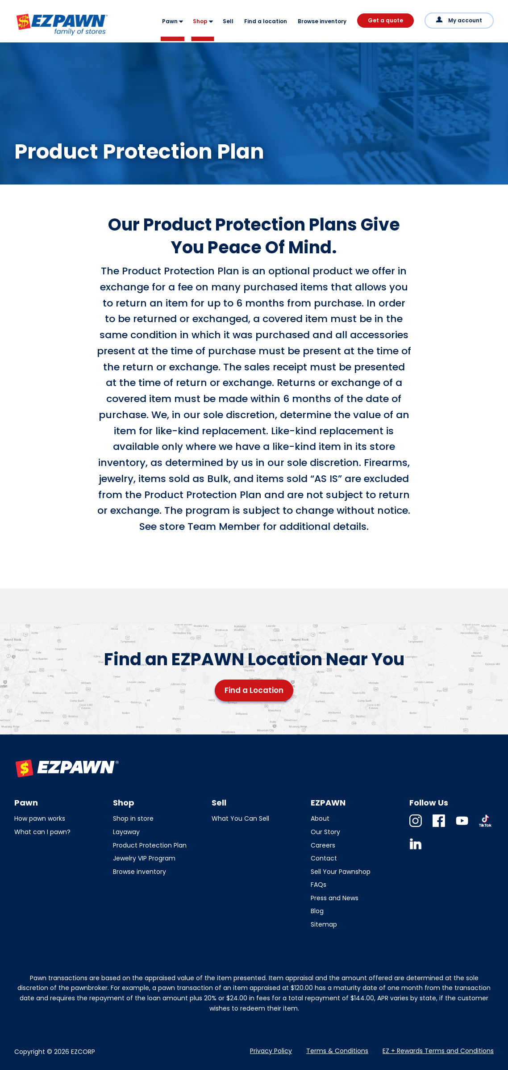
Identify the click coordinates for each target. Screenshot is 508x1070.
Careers (323, 845)
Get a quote (385, 20)
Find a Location (254, 690)
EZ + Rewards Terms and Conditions (438, 1050)
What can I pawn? (42, 831)
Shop (200, 21)
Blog (317, 910)
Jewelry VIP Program (144, 858)
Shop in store (133, 818)
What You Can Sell (240, 818)
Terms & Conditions (337, 1050)
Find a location (265, 21)
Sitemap (324, 924)
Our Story (325, 831)
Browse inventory (322, 21)
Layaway (126, 831)
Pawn (170, 21)
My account (465, 20)
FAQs (318, 884)
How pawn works (39, 818)
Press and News (334, 898)
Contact (324, 858)
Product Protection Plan (150, 845)
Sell (228, 21)
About (320, 818)
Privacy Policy (271, 1050)
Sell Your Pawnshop (341, 871)
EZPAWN (30, 36)
